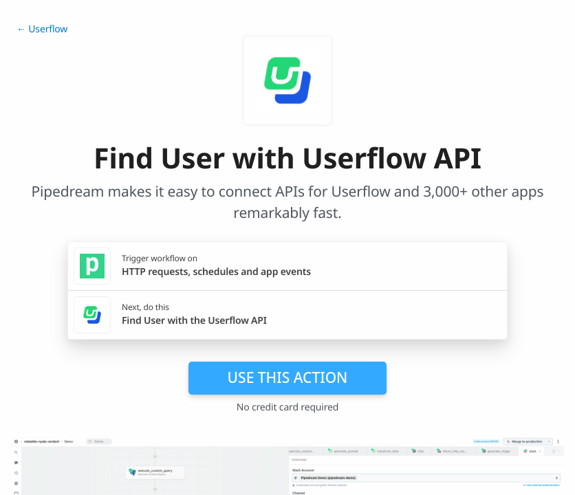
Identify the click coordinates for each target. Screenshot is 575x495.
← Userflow (42, 29)
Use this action (288, 377)
